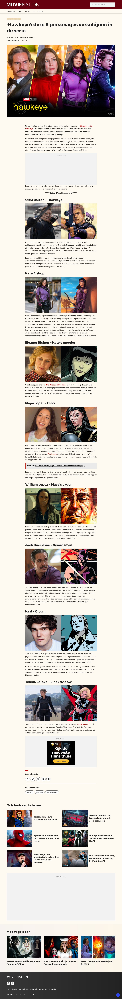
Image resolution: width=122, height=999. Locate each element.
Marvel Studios (52, 792)
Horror (27, 11)
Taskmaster (52, 454)
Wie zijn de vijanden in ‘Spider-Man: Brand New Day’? (101, 838)
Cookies (53, 989)
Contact (41, 989)
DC (34, 11)
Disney (40, 11)
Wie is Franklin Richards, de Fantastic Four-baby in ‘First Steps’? (102, 858)
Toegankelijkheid (23, 989)
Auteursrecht (34, 989)
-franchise (56, 385)
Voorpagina (11, 11)
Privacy (47, 989)
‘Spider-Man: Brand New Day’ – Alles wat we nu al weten (46, 838)
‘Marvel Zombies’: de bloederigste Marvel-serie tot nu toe (99, 818)
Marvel (20, 11)
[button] (27, 779)
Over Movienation (12, 989)
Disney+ (29, 792)
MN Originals (16, 19)
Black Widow (82, 724)
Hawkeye (39, 792)
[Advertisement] (61, 170)
